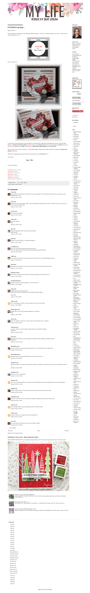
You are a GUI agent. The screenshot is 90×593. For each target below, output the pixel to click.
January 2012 (13, 573)
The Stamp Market (77, 401)
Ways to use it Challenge (76, 422)
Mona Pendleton (14, 354)
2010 (11, 577)
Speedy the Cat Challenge (77, 358)
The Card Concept (77, 398)
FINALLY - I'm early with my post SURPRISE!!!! (25, 494)
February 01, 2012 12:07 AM (16, 332)
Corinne (12, 219)
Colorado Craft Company (76, 183)
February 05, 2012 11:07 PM (16, 425)
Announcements (77, 144)
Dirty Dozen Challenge (76, 203)
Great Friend (76, 225)
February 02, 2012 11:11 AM (16, 384)
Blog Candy (76, 157)
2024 (11, 526)
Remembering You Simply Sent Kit (77, 338)
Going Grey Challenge (76, 223)
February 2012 (13, 571)
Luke (75, 278)
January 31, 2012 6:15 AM (16, 224)
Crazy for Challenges (76, 192)
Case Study (76, 160)
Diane (12, 238)
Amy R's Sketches (77, 141)
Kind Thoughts (76, 267)
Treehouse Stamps (77, 409)
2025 (11, 524)
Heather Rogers (14, 309)
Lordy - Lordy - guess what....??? (21, 501)
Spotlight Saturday (77, 361)
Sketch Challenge (77, 353)
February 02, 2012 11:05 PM (16, 392)
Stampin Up (76, 374)
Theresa (12, 319)
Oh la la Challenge (77, 317)
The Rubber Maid (14, 280)
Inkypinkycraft (14, 272)
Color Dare (76, 174)
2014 (11, 546)
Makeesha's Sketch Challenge (77, 282)
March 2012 (12, 569)
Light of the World (77, 270)
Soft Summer (76, 355)
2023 (11, 528)
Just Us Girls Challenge (76, 259)
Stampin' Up (76, 384)
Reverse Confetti (77, 340)
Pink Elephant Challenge (76, 329)
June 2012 (12, 563)
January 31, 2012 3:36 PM (16, 296)
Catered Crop (76, 162)
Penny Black (76, 326)
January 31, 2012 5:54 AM (16, 215)
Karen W (13, 211)
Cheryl (12, 192)
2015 (11, 544)
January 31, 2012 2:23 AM (16, 206)
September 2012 (13, 557)
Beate (12, 229)
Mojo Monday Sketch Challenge (77, 298)
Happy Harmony (77, 229)
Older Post (67, 430)
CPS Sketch (76, 187)
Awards (75, 148)
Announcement (77, 143)
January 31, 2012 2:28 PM (16, 284)
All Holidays (76, 138)
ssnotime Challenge (76, 366)
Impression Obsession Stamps (77, 236)
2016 (11, 542)
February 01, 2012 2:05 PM (16, 367)
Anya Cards (76, 146)
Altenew (75, 139)
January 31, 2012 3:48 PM (16, 305)
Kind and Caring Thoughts (77, 265)
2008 (11, 581)
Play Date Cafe (77, 332)
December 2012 (13, 552)
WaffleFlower (76, 419)
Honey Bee (76, 234)
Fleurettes (75, 216)
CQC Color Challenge (76, 189)
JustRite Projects (77, 262)
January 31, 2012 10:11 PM (16, 322)
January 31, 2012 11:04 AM (16, 268)
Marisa (12, 264)
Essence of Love (77, 209)
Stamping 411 (76, 386)
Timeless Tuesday (18, 184)
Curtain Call (76, 196)
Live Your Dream (77, 276)
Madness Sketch (77, 280)
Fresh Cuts (76, 219)
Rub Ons (75, 344)
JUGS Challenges (77, 248)
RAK (75, 336)
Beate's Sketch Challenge (76, 153)
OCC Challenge (77, 315)
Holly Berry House (77, 232)
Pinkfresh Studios (77, 331)
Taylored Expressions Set (77, 396)
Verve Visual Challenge (76, 417)
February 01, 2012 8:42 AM (16, 350)
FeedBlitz (79, 104)
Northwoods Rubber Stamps (77, 314)
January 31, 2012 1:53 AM (16, 197)
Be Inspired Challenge (76, 150)
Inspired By (76, 244)
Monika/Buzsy (14, 346)
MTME (75, 305)
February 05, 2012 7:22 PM (16, 416)
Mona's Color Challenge (76, 301)
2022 (11, 530)
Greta (12, 421)
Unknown (13, 301)
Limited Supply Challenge (77, 273)
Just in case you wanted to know (77, 254)
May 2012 (12, 565)
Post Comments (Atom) (17, 433)
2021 (11, 532)
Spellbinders (76, 360)
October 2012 (13, 555)
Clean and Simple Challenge (77, 168)
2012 (11, 550)
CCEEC (75, 163)
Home (38, 430)
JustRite (75, 260)
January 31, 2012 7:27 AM (16, 234)
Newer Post (10, 430)
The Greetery (76, 399)
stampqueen (13, 372)
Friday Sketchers (77, 221)
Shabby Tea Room (77, 347)
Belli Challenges (77, 155)
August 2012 (12, 559)
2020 (11, 534)
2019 (11, 536)
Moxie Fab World (77, 303)
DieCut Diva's (76, 200)
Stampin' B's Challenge (76, 376)
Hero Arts (75, 230)
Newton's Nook (77, 309)
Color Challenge (77, 170)
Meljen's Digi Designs (76, 288)
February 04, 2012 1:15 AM (16, 400)
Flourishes (13, 184)
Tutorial (75, 415)
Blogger (50, 589)
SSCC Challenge (77, 363)
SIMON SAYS (76, 349)
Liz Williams (13, 246)
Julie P (12, 336)
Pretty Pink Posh (77, 334)
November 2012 (13, 553)
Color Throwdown (77, 181)
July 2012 (12, 561)
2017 (11, 540)
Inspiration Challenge (76, 242)
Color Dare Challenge (76, 177)
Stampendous (76, 367)
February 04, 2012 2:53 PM (16, 408)
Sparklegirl (76, 122)
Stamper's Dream (77, 369)
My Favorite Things (76, 307)
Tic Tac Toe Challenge (76, 405)
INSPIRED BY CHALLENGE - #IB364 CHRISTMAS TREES (23, 437)
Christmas (76, 165)
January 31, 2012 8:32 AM (16, 251)
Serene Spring (76, 345)
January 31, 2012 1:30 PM (16, 276)
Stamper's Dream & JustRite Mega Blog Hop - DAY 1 (25, 508)
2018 (11, 538)
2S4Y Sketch (76, 136)
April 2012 (12, 567)
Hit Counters (74, 117)
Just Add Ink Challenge (76, 251)
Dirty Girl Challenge (76, 206)
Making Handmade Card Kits (77, 285)
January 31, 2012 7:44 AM (16, 242)
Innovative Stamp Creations (77, 239)
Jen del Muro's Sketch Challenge (77, 247)
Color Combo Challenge (76, 172)
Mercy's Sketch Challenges (77, 291)
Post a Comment (12, 427)
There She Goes (77, 403)
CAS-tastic (76, 158)
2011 (11, 575)
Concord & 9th (76, 185)
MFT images (76, 293)
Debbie (12, 256)
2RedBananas (76, 134)
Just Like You (76, 256)
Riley (75, 342)
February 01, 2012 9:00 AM (16, 358)
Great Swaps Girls (77, 227)
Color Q (75, 179)
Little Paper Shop (77, 275)
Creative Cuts (76, 194)
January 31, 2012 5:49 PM (16, 314)
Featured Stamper (77, 211)
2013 (11, 548)
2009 (11, 579)
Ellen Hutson (76, 208)
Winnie (12, 289)
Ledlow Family (77, 268)
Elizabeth (13, 388)
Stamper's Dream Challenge (77, 372)
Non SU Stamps (77, 311)
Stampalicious (14, 396)
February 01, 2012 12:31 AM (16, 341)
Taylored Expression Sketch (77, 393)
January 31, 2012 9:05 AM (16, 260)
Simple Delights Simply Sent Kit (77, 351)
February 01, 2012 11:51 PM (16, 375)
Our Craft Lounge (77, 319)
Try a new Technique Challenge (76, 412)
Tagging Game (76, 390)
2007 (11, 583)
